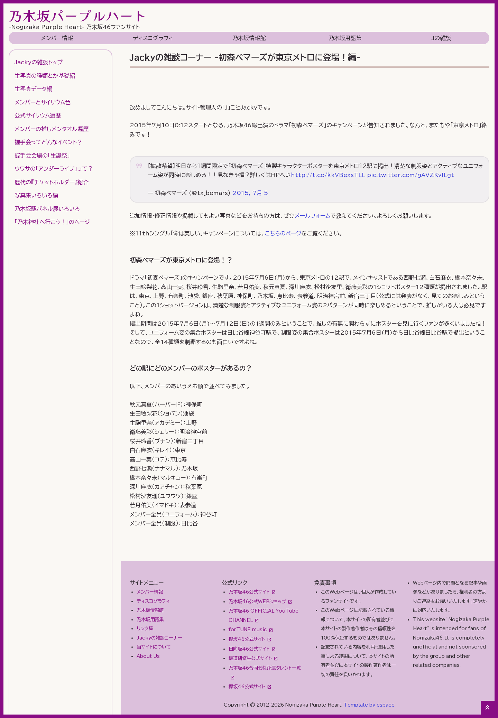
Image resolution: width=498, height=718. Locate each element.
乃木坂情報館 (249, 38)
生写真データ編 (33, 89)
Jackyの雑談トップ (39, 62)
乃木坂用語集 (345, 38)
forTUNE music (248, 629)
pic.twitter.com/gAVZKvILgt (410, 175)
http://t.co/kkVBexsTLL (328, 175)
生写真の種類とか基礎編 (45, 75)
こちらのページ (283, 233)
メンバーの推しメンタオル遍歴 (52, 129)
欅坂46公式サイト (247, 686)
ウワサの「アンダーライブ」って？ (54, 168)
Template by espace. (370, 704)
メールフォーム (312, 215)
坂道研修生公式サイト (250, 658)
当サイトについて (154, 646)
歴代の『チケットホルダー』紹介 (52, 182)
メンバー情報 (57, 38)
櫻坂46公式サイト (247, 639)
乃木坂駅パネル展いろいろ (47, 209)
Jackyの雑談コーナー (159, 637)
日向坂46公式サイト (249, 648)
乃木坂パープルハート (78, 16)
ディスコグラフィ (153, 38)
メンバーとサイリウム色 (43, 102)
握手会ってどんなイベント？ (48, 142)
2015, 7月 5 (250, 193)
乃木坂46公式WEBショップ (257, 601)
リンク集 (145, 628)
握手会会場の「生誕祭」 (42, 155)
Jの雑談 (441, 38)
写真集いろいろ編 (36, 195)
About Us (148, 656)
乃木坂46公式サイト (249, 591)
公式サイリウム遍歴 (38, 115)
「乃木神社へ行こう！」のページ (52, 222)
